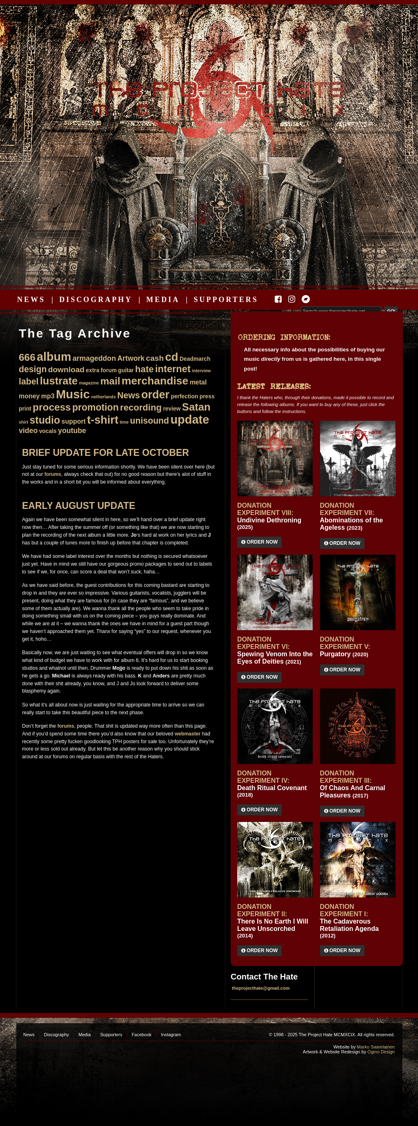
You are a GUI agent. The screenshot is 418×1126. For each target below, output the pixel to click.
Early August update (78, 505)
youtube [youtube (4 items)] (72, 430)
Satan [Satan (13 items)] (196, 407)
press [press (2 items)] (207, 396)
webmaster (187, 734)
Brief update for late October (105, 452)
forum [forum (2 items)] (109, 370)
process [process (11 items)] (52, 407)
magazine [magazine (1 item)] (89, 382)
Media (163, 299)
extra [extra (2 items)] (92, 370)
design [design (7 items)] (33, 369)
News (31, 299)
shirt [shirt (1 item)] (23, 422)
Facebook (142, 1034)
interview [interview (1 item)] (201, 370)
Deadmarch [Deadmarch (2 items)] (195, 358)
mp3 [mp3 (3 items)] (48, 396)
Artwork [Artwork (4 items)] (131, 358)
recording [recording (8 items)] (141, 407)
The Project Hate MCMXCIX (208, 94)
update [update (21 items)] (189, 419)
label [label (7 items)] (28, 381)
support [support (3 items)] (74, 421)
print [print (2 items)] (25, 408)
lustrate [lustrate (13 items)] (59, 380)
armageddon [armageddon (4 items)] (94, 358)
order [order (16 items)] (155, 395)
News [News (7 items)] (128, 395)
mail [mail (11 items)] (110, 380)
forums (52, 474)
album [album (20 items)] (54, 356)
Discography (95, 299)
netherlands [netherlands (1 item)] (103, 396)
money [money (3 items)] (29, 396)
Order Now (259, 542)
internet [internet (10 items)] (173, 369)
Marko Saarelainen (376, 1046)
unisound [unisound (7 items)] (149, 420)
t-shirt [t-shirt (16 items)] (102, 420)
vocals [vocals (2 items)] (48, 431)
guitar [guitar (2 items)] (125, 370)
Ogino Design (381, 1051)
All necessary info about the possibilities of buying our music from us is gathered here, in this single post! (314, 358)
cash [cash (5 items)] (155, 358)
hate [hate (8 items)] (144, 369)
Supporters (225, 299)
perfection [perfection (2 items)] (184, 396)
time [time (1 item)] (124, 422)
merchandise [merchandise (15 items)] (155, 381)
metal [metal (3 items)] (198, 382)
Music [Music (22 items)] (73, 394)
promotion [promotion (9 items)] (95, 407)
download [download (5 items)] (66, 369)
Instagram (171, 1034)
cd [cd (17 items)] (171, 357)
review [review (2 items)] (171, 408)
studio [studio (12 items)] (44, 420)
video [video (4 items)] (28, 430)
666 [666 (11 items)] (27, 357)
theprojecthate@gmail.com (261, 988)
